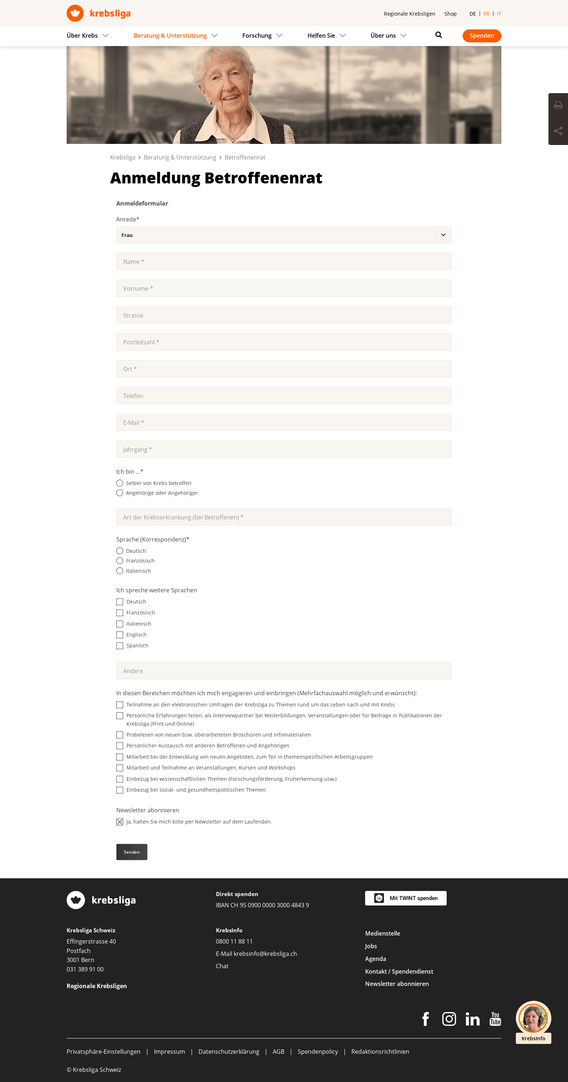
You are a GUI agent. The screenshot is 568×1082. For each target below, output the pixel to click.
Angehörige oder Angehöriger (162, 492)
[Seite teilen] (558, 132)
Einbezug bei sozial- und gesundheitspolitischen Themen (196, 789)
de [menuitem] (472, 13)
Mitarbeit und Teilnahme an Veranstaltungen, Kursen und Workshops (211, 767)
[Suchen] (437, 35)
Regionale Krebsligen (409, 13)
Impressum (169, 1052)
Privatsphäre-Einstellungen (104, 1052)
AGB (278, 1052)
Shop (450, 13)
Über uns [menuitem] (383, 36)
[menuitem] (90, 36)
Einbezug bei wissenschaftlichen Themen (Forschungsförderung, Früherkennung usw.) (231, 778)
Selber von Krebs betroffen (159, 483)
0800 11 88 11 (234, 941)
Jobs (371, 946)
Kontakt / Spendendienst (399, 971)
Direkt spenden (237, 893)
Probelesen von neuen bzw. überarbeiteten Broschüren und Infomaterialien (218, 734)
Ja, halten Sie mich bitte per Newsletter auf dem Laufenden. (199, 821)
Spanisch (137, 645)
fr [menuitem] (486, 13)
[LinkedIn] (473, 1020)
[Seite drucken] (558, 106)
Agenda (375, 959)
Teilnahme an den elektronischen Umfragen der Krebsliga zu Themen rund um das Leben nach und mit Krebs (260, 704)
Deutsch (136, 550)
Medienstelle (382, 933)
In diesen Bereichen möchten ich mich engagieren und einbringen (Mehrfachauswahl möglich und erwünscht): (266, 693)
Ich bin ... (129, 472)
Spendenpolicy (318, 1052)
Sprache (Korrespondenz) (152, 539)
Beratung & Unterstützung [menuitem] (170, 36)
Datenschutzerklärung (229, 1052)
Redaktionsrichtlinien (380, 1052)
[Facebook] (426, 1020)
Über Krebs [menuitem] (82, 36)
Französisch (140, 560)
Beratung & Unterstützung (180, 157)
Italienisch (138, 570)
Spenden (482, 36)
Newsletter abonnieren (147, 810)
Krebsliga (122, 157)
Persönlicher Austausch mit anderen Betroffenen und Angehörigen (207, 745)
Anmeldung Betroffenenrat (216, 177)
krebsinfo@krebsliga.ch (265, 954)
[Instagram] (449, 1020)
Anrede (127, 219)
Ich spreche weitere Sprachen (156, 590)
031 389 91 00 (85, 969)
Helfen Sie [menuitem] (321, 36)
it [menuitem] (499, 13)
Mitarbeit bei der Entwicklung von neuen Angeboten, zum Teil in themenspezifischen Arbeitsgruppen (249, 756)
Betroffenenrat (245, 157)
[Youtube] (495, 1020)
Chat (222, 966)
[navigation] (284, 36)
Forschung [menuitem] (257, 36)
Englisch (136, 634)
